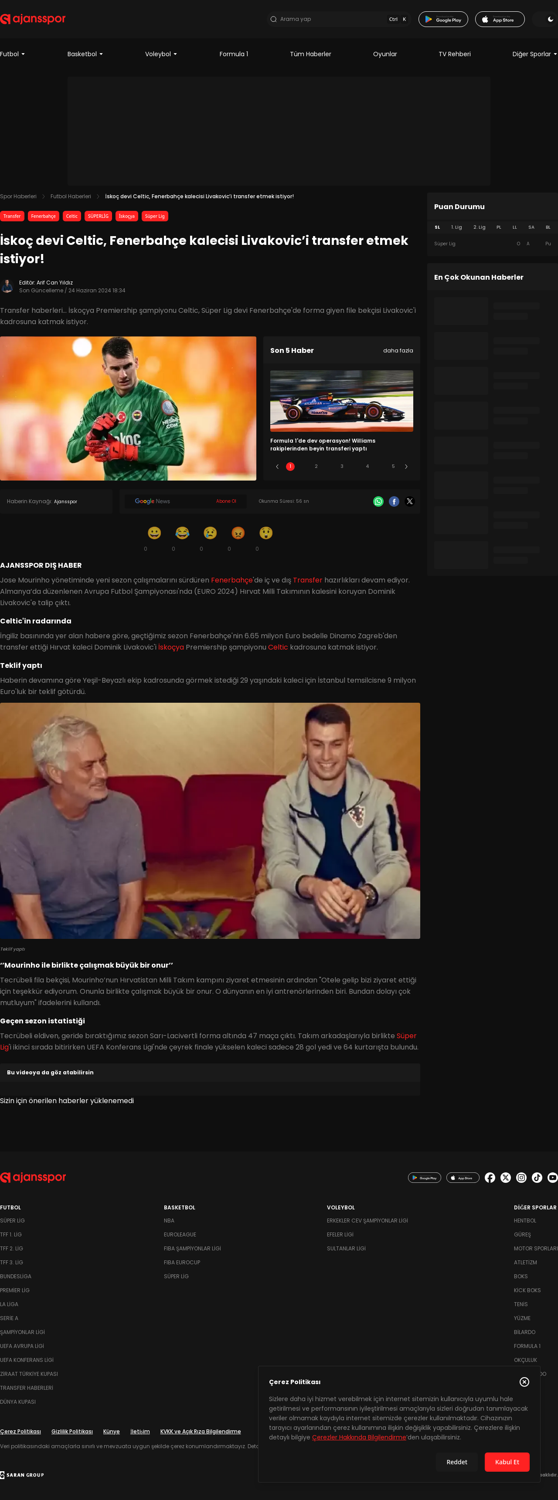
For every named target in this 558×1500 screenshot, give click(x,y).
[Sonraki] (406, 466)
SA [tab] (531, 227)
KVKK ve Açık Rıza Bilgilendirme (200, 1431)
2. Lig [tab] (479, 227)
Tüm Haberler (310, 54)
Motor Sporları (536, 1248)
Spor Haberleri (18, 196)
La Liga (9, 1304)
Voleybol (161, 54)
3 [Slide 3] (342, 466)
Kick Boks (527, 1290)
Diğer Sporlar (535, 54)
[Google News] (186, 501)
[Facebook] (394, 501)
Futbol (13, 54)
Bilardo (524, 1332)
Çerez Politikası (20, 1431)
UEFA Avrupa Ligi (22, 1346)
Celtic (72, 216)
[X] (410, 501)
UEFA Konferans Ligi (27, 1360)
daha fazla (398, 350)
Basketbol (86, 54)
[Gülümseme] (154, 538)
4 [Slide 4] (367, 466)
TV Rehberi (455, 54)
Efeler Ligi (340, 1234)
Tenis (521, 1304)
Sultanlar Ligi (346, 1248)
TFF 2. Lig (11, 1248)
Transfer (12, 216)
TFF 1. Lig (11, 1234)
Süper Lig (155, 216)
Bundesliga (15, 1276)
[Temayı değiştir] (545, 19)
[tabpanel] (492, 244)
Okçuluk (525, 1360)
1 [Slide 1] (290, 466)
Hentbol (525, 1220)
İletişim (140, 1431)
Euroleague (180, 1234)
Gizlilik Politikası (72, 1431)
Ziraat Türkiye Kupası (29, 1374)
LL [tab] (515, 227)
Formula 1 (234, 54)
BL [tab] (548, 227)
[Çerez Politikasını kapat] (524, 1382)
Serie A (9, 1318)
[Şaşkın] (265, 538)
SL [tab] (437, 227)
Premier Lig (15, 1290)
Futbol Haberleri (71, 196)
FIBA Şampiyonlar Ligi (192, 1248)
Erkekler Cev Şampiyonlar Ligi (367, 1220)
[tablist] (492, 227)
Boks (521, 1276)
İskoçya (127, 216)
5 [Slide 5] (393, 466)
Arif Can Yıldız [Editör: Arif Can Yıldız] (55, 282)
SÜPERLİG (98, 216)
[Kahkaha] (182, 538)
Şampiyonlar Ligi (22, 1332)
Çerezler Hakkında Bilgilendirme (359, 1437)
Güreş (522, 1234)
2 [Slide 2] (316, 466)
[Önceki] (277, 466)
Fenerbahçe (43, 216)
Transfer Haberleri (26, 1388)
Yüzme (522, 1318)
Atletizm (525, 1262)
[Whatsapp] (378, 501)
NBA (169, 1220)
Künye (111, 1431)
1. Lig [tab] (456, 227)
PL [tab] (499, 227)
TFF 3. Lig (11, 1262)
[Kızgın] (238, 538)
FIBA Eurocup (182, 1262)
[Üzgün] (210, 538)
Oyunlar (385, 54)
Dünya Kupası (18, 1401)
